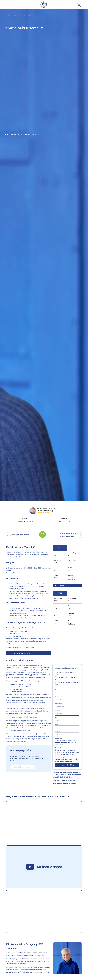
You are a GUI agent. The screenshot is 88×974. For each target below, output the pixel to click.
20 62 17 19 (68, 521)
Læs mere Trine (43, 513)
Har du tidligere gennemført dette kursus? (66, 683)
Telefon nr (58, 724)
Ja (57, 687)
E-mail (57, 731)
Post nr (57, 711)
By (56, 717)
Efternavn (58, 697)
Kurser (14, 15)
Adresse (58, 704)
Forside (7, 15)
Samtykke (58, 738)
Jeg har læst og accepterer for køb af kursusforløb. (66, 742)
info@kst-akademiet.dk (25, 521)
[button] (79, 5)
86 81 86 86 (59, 521)
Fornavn (58, 690)
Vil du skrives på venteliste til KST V (67, 668)
